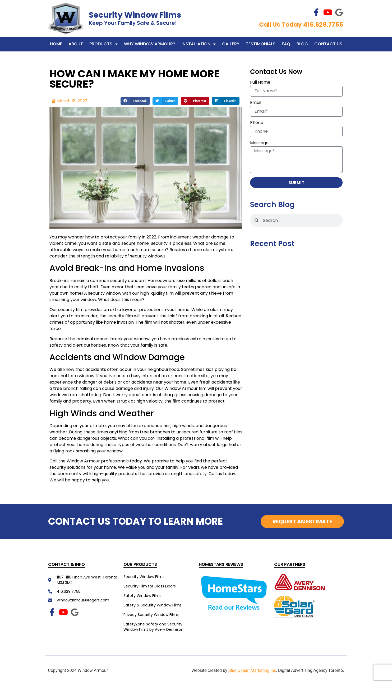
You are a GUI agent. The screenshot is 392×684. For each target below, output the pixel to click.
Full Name (260, 82)
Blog (302, 44)
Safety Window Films (142, 595)
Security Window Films (135, 15)
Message (259, 143)
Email (255, 103)
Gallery (230, 44)
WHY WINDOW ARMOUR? (149, 44)
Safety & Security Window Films (152, 605)
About (75, 44)
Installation (199, 44)
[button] (135, 101)
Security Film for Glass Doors (149, 586)
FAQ (286, 44)
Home (56, 44)
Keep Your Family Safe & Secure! (133, 23)
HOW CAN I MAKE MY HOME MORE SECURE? (134, 78)
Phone (256, 123)
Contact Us (328, 44)
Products (103, 44)
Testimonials (260, 44)
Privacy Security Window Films (151, 614)
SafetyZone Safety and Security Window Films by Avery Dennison (153, 626)
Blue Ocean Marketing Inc (252, 670)
